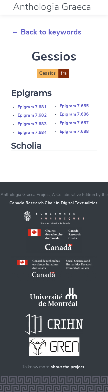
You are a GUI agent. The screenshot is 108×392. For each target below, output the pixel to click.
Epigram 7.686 (74, 114)
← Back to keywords (46, 32)
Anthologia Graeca (52, 7)
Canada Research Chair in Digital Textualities (53, 203)
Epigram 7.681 (32, 107)
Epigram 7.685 (74, 106)
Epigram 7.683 (32, 124)
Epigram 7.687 (74, 123)
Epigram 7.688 (74, 131)
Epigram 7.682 (32, 115)
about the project (67, 367)
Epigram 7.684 (32, 132)
